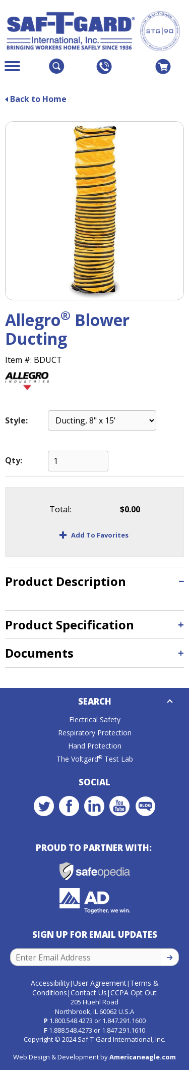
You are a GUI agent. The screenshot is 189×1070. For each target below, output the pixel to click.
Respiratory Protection (95, 732)
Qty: (13, 460)
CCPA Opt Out (133, 992)
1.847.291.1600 (124, 1020)
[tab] (94, 581)
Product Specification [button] (69, 624)
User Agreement (100, 983)
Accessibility (50, 983)
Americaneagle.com (142, 1056)
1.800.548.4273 (71, 1020)
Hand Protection (94, 746)
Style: (16, 420)
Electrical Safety (94, 719)
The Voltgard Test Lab (94, 759)
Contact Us (89, 992)
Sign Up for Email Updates (94, 934)
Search (94, 701)
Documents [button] (39, 653)
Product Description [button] (65, 581)
